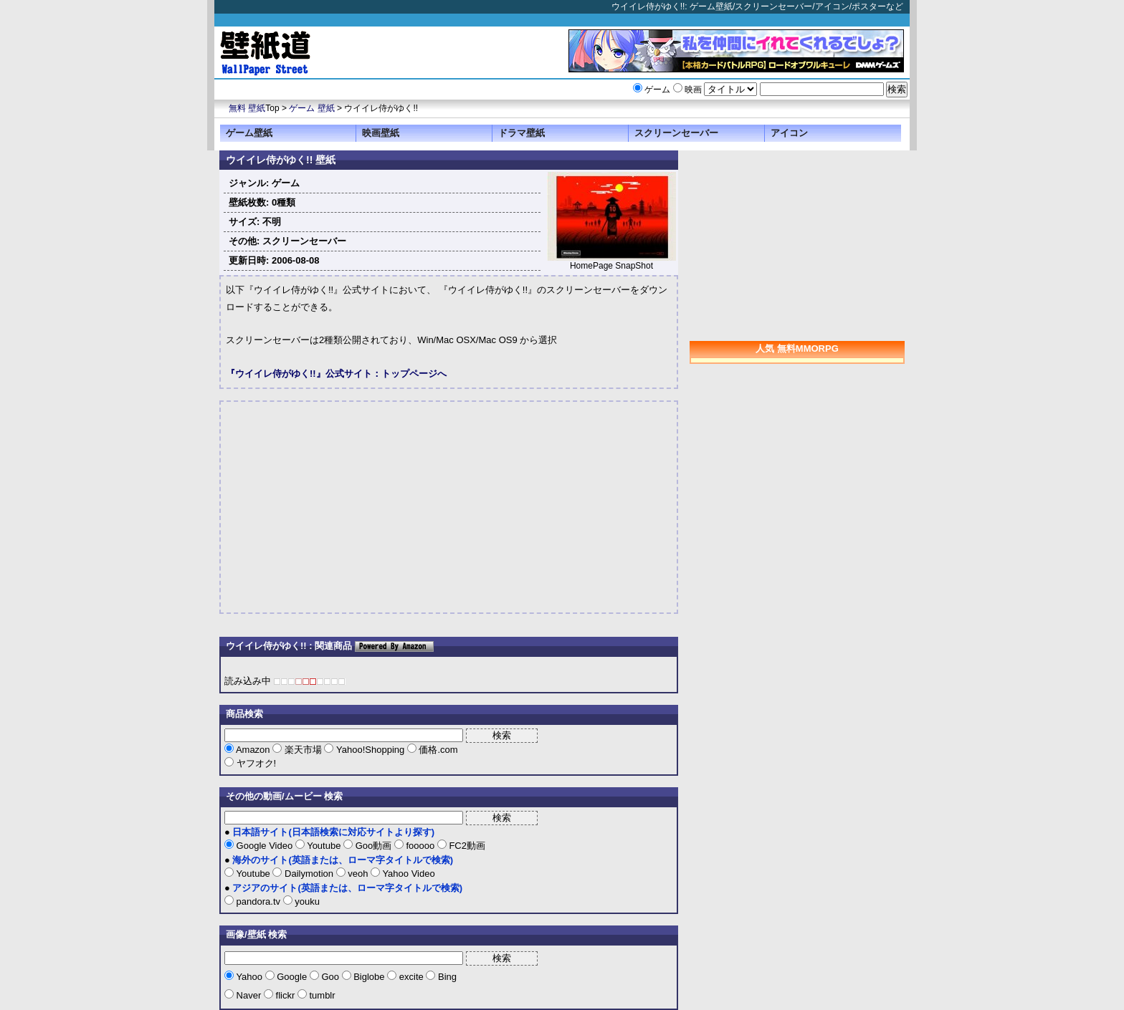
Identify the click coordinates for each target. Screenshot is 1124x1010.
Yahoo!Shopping (369, 749)
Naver (249, 995)
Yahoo (249, 976)
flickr (285, 995)
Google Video (264, 845)
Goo (330, 976)
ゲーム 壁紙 (311, 108)
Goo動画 (373, 845)
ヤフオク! (255, 763)
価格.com (437, 749)
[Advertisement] (346, 507)
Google (292, 976)
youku (306, 901)
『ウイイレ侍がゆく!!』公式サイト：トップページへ (336, 373)
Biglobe (369, 976)
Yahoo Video (407, 873)
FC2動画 (466, 845)
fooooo (420, 845)
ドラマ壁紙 (521, 133)
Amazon (253, 749)
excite (411, 976)
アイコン (789, 133)
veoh (358, 873)
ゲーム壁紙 (249, 133)
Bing (446, 976)
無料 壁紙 (247, 108)
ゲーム (657, 90)
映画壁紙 (380, 133)
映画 (693, 90)
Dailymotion (308, 873)
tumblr (321, 995)
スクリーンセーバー (676, 133)
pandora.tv (258, 901)
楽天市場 (303, 749)
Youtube (324, 845)
